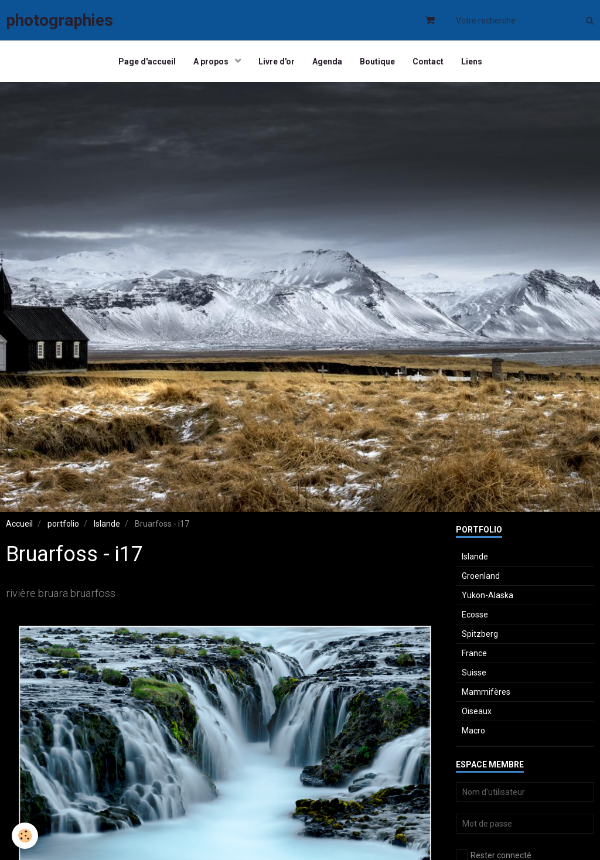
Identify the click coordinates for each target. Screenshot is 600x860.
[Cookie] (25, 836)
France (474, 653)
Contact (428, 61)
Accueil (19, 523)
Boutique (377, 61)
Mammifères (486, 692)
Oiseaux (477, 711)
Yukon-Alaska (487, 595)
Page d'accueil (147, 61)
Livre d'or (276, 61)
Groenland (481, 576)
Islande (107, 523)
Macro (473, 730)
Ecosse (475, 614)
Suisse (474, 672)
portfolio (63, 523)
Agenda (327, 61)
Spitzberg (480, 634)
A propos (211, 61)
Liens (471, 61)
